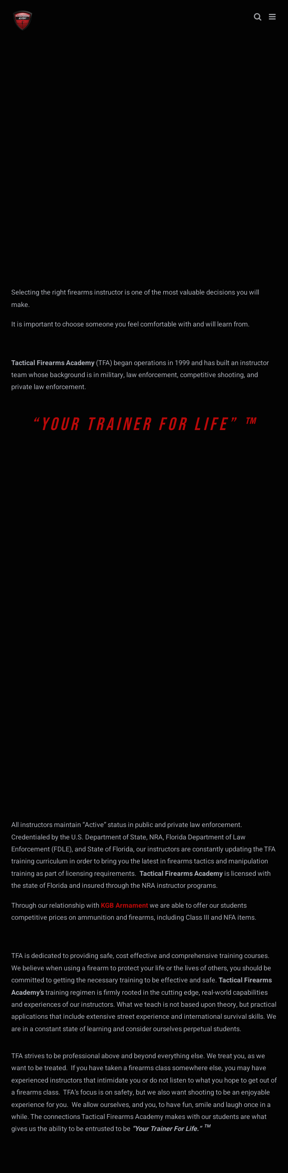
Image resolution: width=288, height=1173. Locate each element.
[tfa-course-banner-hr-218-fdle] (67, 547)
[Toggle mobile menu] (273, 17)
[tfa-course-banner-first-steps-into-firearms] (67, 459)
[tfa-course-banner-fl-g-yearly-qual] (67, 635)
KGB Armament (124, 906)
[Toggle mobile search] (257, 17)
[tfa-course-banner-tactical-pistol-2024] (67, 723)
